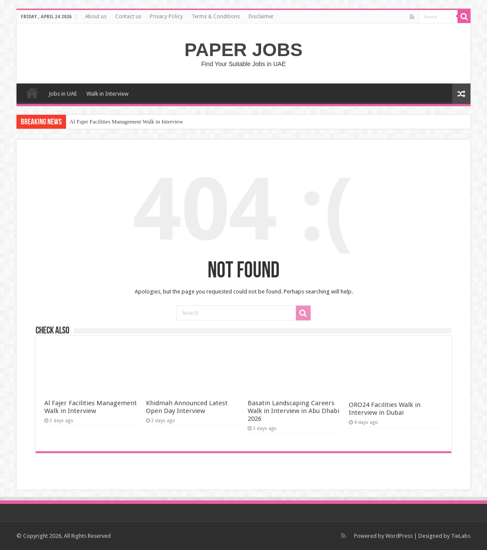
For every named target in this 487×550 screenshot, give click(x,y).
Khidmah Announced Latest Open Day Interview (187, 407)
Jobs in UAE (63, 93)
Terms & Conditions (216, 16)
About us (95, 16)
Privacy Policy (166, 16)
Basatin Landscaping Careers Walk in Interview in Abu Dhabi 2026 (293, 411)
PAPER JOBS (244, 49)
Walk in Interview (107, 93)
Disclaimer (261, 16)
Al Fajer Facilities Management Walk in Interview (126, 121)
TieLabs (460, 536)
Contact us (128, 16)
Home (32, 92)
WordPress (399, 536)
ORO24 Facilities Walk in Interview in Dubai (385, 409)
